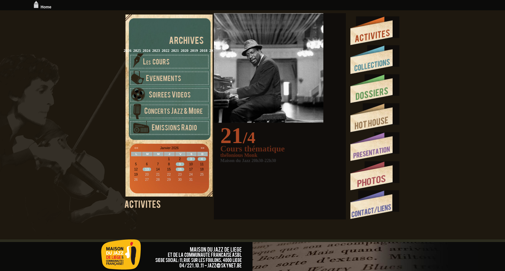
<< (136, 148)
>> (203, 148)
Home (41, 7)
